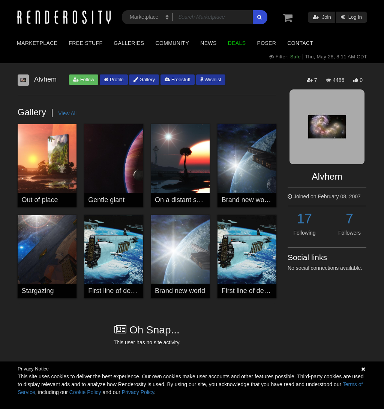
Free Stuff (85, 43)
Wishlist (210, 79)
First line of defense (251, 290)
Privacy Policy (138, 392)
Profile (113, 79)
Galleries (129, 43)
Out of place (40, 200)
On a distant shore (182, 200)
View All (67, 113)
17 (304, 218)
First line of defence (117, 290)
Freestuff (177, 79)
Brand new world (180, 290)
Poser (266, 43)
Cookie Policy (85, 392)
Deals (237, 43)
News (208, 43)
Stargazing (38, 290)
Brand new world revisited (260, 200)
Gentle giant (106, 200)
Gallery (144, 79)
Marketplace (37, 43)
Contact (300, 43)
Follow (83, 79)
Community (172, 43)
